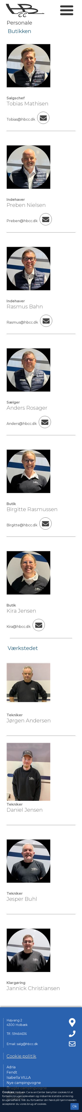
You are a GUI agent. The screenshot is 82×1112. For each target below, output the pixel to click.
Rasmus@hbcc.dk (29, 322)
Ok (74, 1106)
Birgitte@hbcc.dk (29, 525)
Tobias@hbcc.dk (28, 119)
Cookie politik (21, 1056)
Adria (11, 1067)
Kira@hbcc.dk (26, 627)
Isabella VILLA (19, 1077)
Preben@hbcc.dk (29, 221)
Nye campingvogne (24, 1083)
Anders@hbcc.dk (29, 424)
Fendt (12, 1072)
